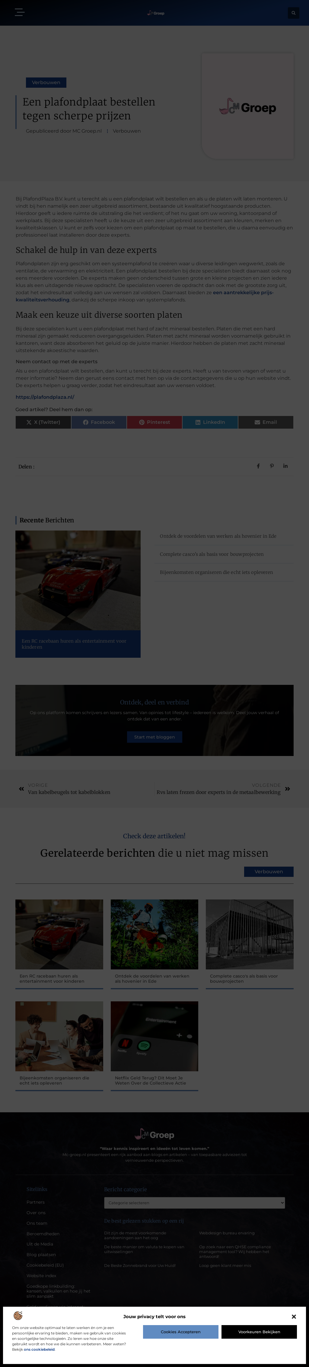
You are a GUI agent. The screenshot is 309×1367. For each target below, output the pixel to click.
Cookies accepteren (181, 1331)
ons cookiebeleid (39, 1349)
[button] (294, 1317)
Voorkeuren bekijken (259, 1331)
